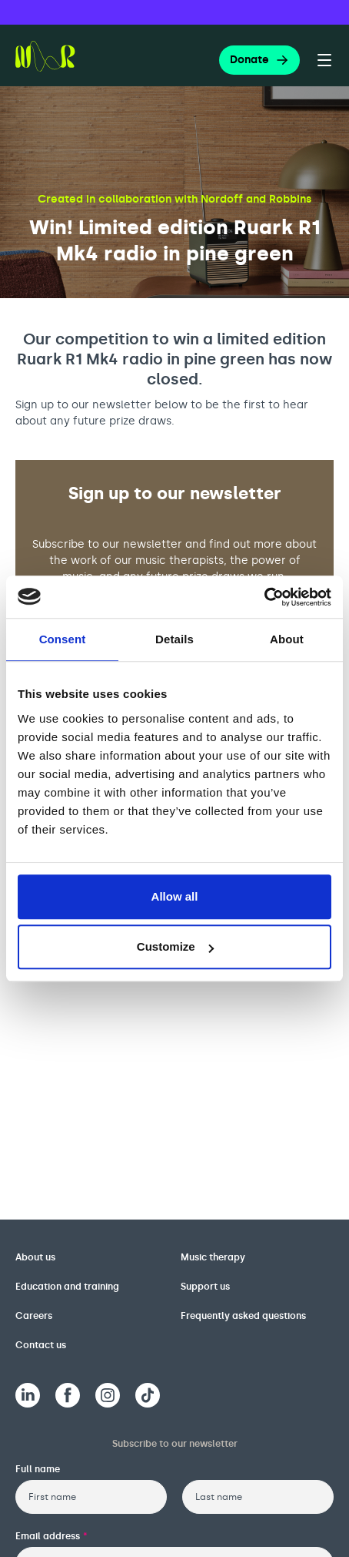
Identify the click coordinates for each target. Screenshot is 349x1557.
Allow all (174, 896)
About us (35, 1257)
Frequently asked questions (243, 1315)
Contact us (40, 1345)
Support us (205, 1286)
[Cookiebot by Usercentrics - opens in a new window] (264, 597)
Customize (175, 946)
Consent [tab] (62, 639)
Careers (33, 1315)
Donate (259, 60)
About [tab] (287, 639)
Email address (51, 1536)
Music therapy (213, 1257)
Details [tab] (174, 639)
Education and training (67, 1286)
